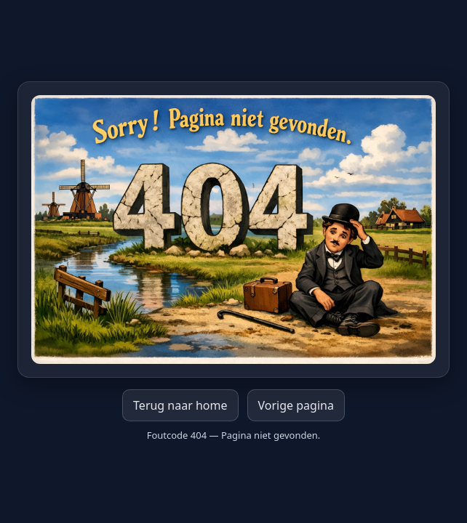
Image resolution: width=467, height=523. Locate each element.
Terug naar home (180, 405)
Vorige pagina (296, 405)
